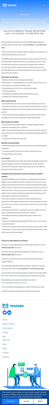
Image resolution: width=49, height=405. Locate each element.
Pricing (5, 332)
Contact (5, 353)
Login (4, 348)
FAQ (4, 337)
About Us (6, 340)
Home (4, 320)
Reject (40, 401)
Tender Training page (10, 276)
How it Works (7, 328)
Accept (26, 401)
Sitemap (5, 357)
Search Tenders (8, 324)
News (4, 344)
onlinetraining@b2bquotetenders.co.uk (14, 283)
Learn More (10, 401)
